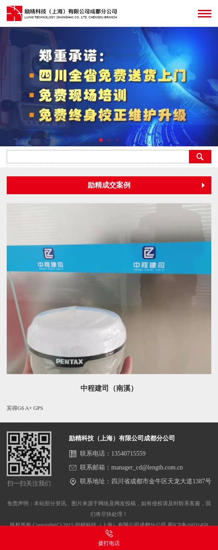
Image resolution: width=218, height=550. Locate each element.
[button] (101, 140)
